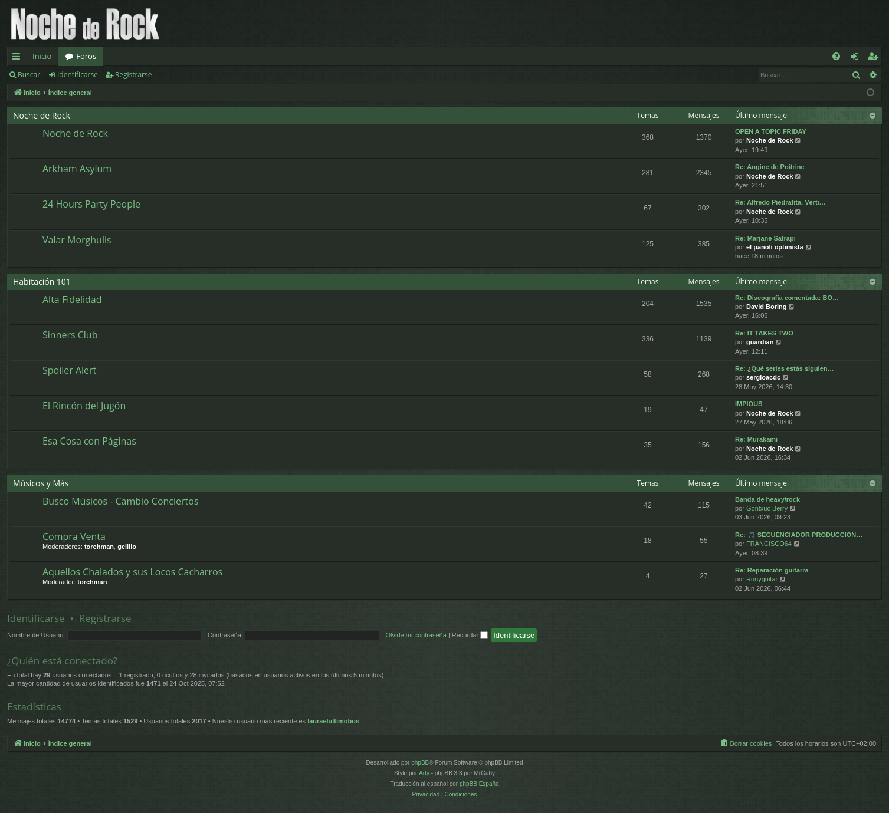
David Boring (766, 306)
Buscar (29, 75)
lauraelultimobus (333, 721)
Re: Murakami (756, 439)
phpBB (420, 762)
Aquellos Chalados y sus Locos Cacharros (132, 571)
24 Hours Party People (91, 204)
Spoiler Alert (69, 370)
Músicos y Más (41, 483)
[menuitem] (836, 56)
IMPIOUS (748, 403)
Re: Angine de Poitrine (770, 166)
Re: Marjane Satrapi (765, 238)
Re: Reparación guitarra (772, 570)
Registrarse (133, 75)
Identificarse (77, 75)
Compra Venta (74, 536)
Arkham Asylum (76, 168)
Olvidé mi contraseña (416, 634)
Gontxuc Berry (767, 508)
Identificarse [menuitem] (857, 58)
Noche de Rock (41, 115)
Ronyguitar (762, 578)
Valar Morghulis (76, 239)
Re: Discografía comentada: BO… (787, 297)
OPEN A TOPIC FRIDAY (770, 131)
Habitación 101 (42, 281)
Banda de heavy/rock (767, 499)
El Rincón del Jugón (84, 405)
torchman (99, 546)
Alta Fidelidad (72, 299)
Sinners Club (69, 334)
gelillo (126, 546)
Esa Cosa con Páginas (89, 441)
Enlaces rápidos (18, 58)
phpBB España (479, 784)
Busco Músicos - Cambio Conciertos (120, 501)
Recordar (470, 634)
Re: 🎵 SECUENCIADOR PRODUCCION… (798, 534)
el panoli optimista (774, 247)
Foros (86, 56)
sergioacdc (763, 377)
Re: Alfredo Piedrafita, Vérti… (780, 202)
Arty (424, 773)
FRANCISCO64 (769, 543)
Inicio (41, 56)
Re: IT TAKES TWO (764, 333)
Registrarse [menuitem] (875, 58)
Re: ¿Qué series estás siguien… (784, 368)
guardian (759, 341)
